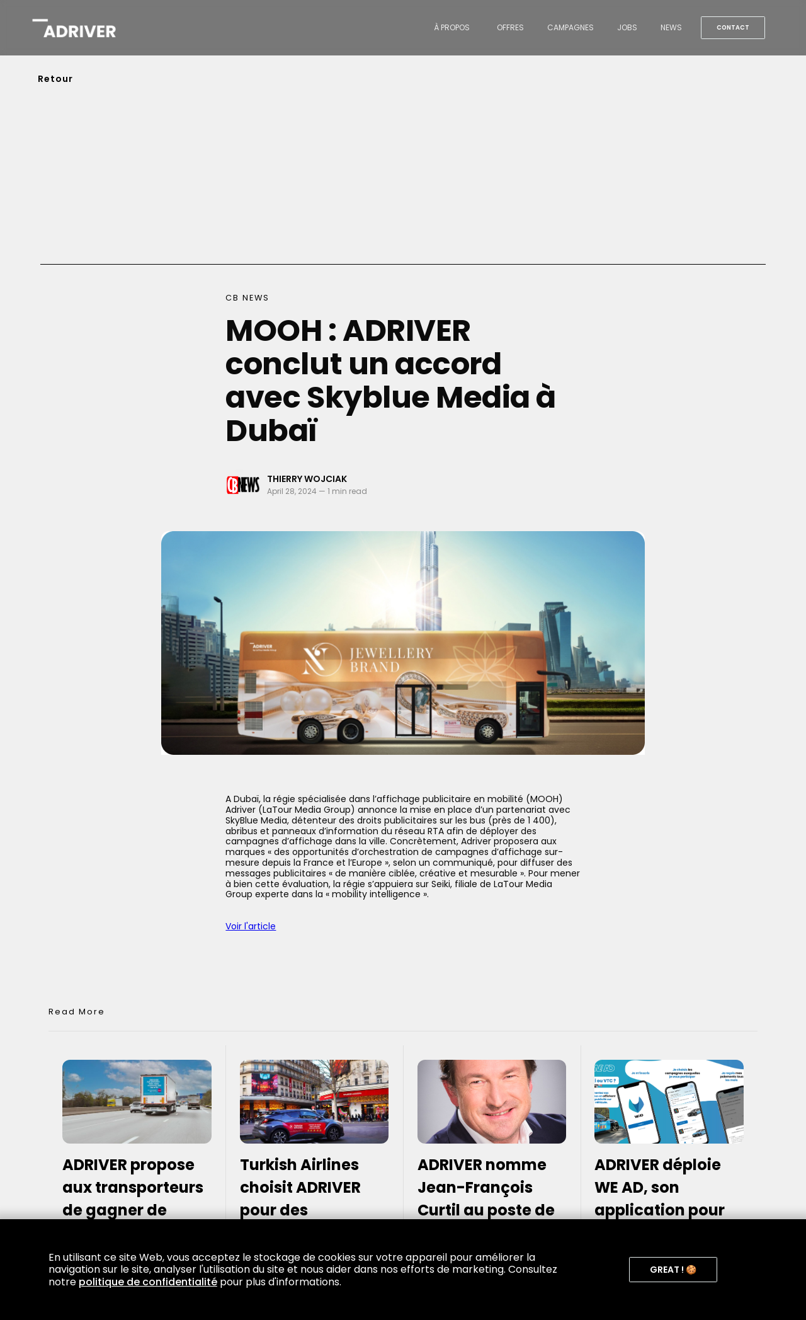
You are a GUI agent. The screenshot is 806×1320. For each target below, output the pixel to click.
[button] (673, 1270)
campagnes (570, 27)
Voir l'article (250, 926)
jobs (627, 27)
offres (510, 27)
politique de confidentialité (148, 1282)
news (671, 27)
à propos (452, 27)
